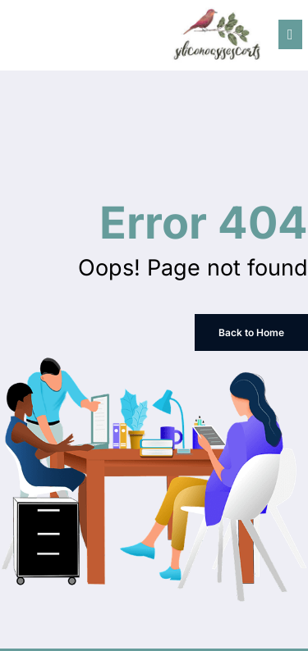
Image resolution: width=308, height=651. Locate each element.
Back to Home (251, 332)
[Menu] (290, 34)
